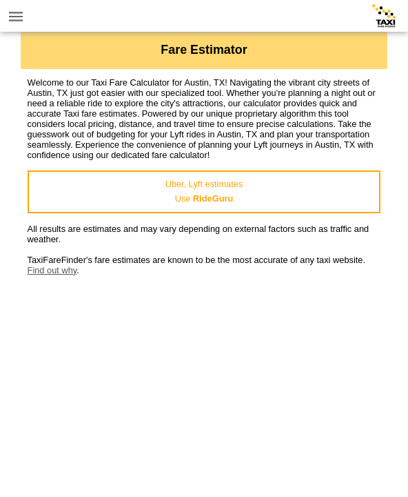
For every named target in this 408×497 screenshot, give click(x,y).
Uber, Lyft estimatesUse (204, 191)
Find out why (52, 270)
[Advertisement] (204, 372)
